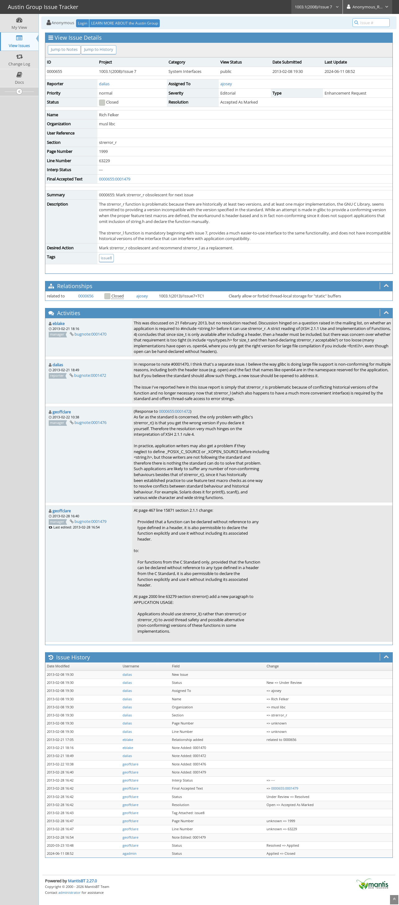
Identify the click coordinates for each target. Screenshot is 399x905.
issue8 (106, 258)
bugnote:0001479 (90, 521)
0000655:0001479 (114, 179)
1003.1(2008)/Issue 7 (317, 7)
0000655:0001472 (174, 411)
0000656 (85, 296)
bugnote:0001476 (90, 422)
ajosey (226, 84)
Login (82, 23)
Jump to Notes (64, 49)
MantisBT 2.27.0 (82, 881)
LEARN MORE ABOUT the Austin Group (124, 23)
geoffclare (61, 412)
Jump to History (98, 49)
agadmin (130, 853)
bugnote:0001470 (90, 334)
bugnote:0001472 (90, 375)
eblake (58, 323)
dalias (104, 84)
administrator (69, 892)
